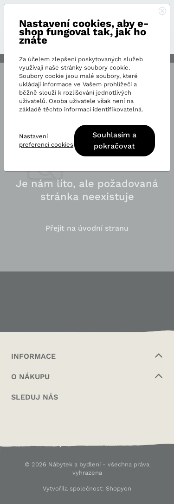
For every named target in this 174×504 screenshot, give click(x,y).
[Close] (162, 12)
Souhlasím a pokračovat (114, 140)
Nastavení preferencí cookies (46, 140)
